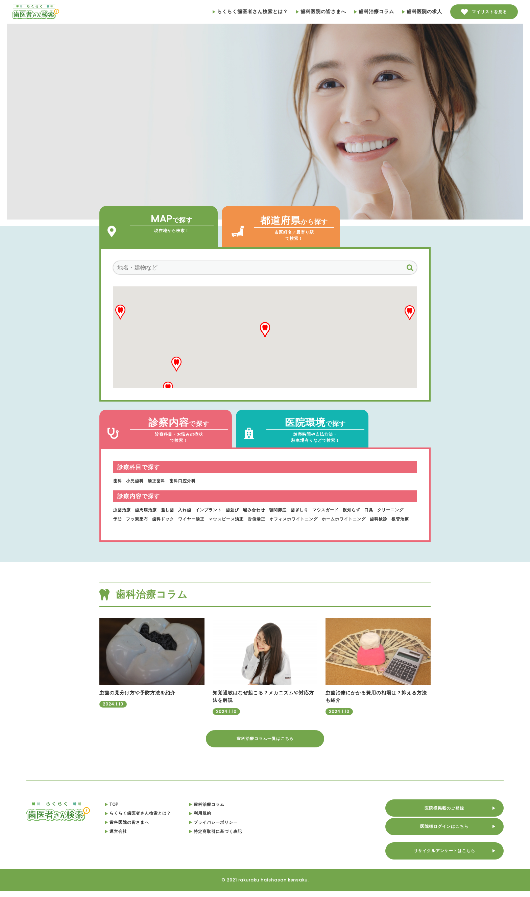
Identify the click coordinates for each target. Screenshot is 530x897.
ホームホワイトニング (138, 527)
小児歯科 (137, 480)
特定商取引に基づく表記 (241, 837)
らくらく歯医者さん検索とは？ (250, 11)
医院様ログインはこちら (453, 830)
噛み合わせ (272, 509)
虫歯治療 (123, 509)
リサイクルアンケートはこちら (452, 854)
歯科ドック (204, 518)
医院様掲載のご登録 (453, 806)
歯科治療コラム (374, 11)
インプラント (221, 509)
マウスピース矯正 (275, 518)
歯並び (247, 509)
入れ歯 (193, 509)
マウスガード (352, 509)
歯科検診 (178, 527)
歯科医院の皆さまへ (321, 11)
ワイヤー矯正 (236, 518)
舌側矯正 (310, 518)
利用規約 (223, 819)
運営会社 (135, 837)
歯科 (118, 480)
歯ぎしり (323, 509)
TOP (130, 809)
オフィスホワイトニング (352, 518)
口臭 (401, 509)
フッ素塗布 (174, 518)
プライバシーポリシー (238, 827)
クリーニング (128, 518)
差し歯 (174, 509)
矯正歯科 (162, 480)
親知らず (382, 509)
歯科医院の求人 (422, 11)
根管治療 (202, 527)
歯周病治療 (150, 509)
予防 (153, 518)
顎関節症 (299, 509)
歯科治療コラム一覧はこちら (265, 742)
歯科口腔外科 (191, 480)
